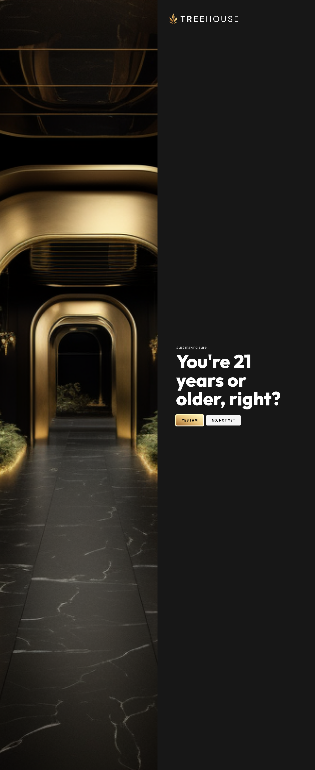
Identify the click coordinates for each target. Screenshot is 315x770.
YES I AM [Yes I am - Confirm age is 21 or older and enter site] (190, 420)
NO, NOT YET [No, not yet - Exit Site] (223, 420)
